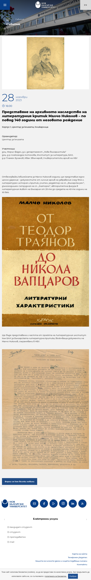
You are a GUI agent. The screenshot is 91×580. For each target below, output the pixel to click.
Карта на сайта (79, 554)
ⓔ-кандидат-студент (19, 527)
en (85, 5)
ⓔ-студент (13, 532)
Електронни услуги (45, 519)
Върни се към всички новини (19, 481)
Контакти (82, 564)
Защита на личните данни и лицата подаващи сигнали (61, 561)
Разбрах (73, 576)
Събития (19, 19)
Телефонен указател (77, 557)
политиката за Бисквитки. (56, 576)
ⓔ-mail (10, 542)
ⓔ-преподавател (16, 537)
